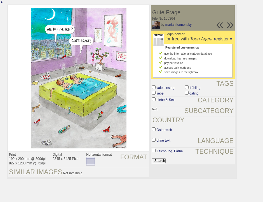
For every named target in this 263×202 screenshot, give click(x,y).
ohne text (163, 141)
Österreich (164, 130)
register (223, 38)
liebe (159, 93)
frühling (194, 88)
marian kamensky (178, 25)
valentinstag (165, 88)
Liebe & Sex (165, 100)
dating (194, 93)
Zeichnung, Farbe (169, 151)
